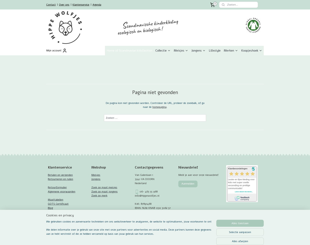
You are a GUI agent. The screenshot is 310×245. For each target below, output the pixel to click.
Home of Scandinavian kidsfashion (129, 51)
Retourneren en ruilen (60, 179)
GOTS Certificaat (58, 204)
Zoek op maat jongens (104, 191)
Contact (51, 5)
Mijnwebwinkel (198, 223)
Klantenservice (81, 5)
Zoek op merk (99, 195)
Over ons (64, 5)
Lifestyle (215, 51)
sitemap (145, 223)
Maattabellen (55, 200)
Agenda (97, 5)
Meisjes (181, 51)
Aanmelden (187, 184)
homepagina (159, 107)
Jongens (198, 51)
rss (152, 223)
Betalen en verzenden (60, 175)
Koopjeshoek (251, 51)
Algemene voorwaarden (61, 191)
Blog (50, 208)
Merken (231, 51)
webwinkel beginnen (166, 223)
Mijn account (56, 50)
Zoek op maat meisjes (104, 187)
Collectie (163, 51)
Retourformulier (57, 187)
